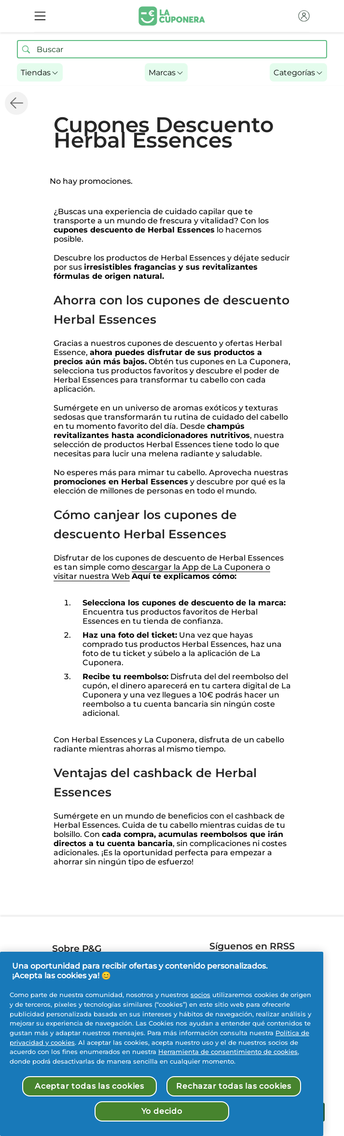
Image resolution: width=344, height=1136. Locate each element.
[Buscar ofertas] (26, 49)
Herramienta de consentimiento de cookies (228, 1051)
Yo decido (161, 1111)
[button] (40, 72)
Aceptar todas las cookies (89, 1086)
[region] (161, 1044)
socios (200, 995)
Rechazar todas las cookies (233, 1086)
